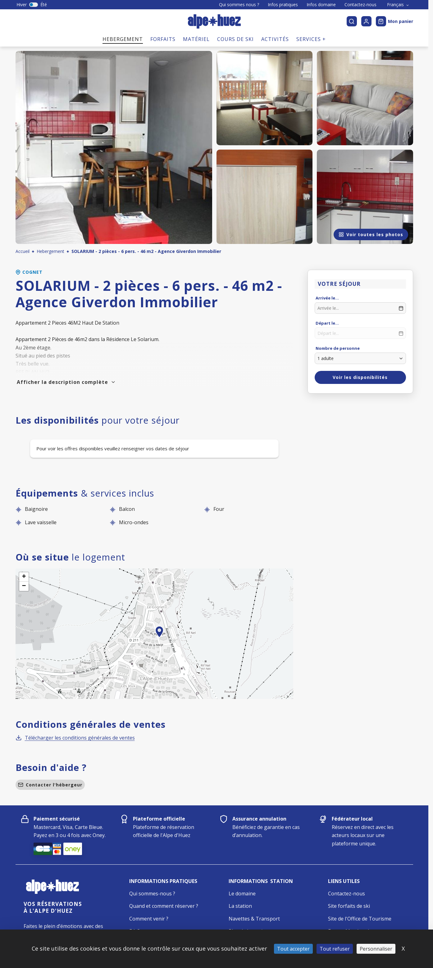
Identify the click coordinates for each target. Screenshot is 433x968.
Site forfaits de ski (349, 906)
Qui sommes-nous (150, 893)
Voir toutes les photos (371, 234)
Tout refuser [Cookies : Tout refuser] (335, 948)
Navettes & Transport (254, 918)
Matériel (196, 39)
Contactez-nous (360, 4)
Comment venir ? (148, 918)
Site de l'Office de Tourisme (359, 918)
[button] (159, 639)
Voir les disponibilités (360, 377)
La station (240, 906)
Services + (311, 39)
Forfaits (162, 39)
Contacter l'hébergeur (50, 785)
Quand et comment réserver (162, 906)
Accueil (23, 251)
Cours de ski (235, 39)
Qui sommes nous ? (239, 4)
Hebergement (123, 39)
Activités (275, 39)
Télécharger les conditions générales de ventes (75, 737)
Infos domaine (321, 4)
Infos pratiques (283, 4)
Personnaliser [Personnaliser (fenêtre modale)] (376, 948)
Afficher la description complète (66, 382)
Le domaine (242, 893)
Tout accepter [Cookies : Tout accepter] (293, 948)
